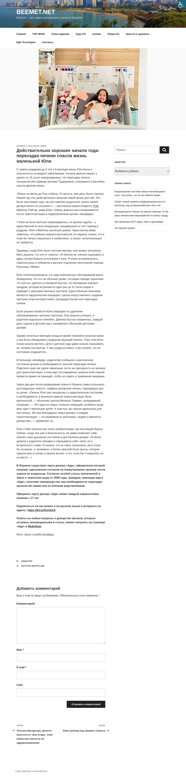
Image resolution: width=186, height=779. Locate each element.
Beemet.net (36, 11)
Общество (113, 34)
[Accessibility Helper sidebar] (182, 4)
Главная (21, 34)
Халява (96, 34)
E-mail (22, 667)
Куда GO (81, 34)
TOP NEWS (38, 34)
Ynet (96, 206)
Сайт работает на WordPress (31, 771)
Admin (43, 146)
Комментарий (26, 603)
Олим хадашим (60, 34)
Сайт (20, 685)
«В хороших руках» (125, 228)
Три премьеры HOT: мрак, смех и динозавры (138, 221)
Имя (20, 649)
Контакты (47, 42)
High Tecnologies (26, 42)
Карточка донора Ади (32, 566)
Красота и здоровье (137, 34)
